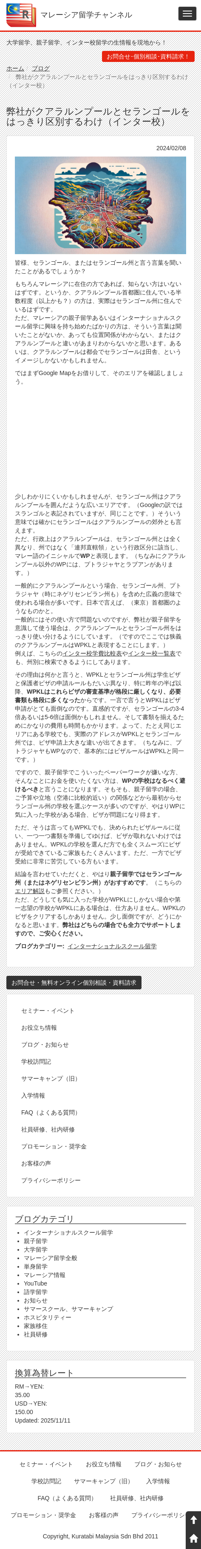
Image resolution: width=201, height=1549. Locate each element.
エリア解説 (30, 891)
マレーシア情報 (44, 1275)
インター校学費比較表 (92, 653)
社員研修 (36, 1334)
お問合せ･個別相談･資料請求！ (148, 56)
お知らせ (36, 1300)
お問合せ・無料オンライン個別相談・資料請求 (73, 982)
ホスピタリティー (47, 1317)
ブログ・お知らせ (45, 1044)
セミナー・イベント (48, 1010)
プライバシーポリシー (51, 1180)
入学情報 (33, 1095)
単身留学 (36, 1266)
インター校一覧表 (152, 653)
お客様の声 (36, 1163)
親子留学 (36, 1241)
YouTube (35, 1283)
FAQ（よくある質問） (51, 1112)
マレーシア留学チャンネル (86, 15)
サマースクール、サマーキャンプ (68, 1308)
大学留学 (36, 1249)
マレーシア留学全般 (50, 1258)
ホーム (15, 68)
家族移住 (36, 1325)
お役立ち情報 (39, 1027)
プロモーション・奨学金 (54, 1146)
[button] (100, 205)
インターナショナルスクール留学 (112, 946)
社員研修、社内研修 (48, 1129)
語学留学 (36, 1291)
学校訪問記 (36, 1061)
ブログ (41, 68)
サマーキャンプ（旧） (51, 1078)
